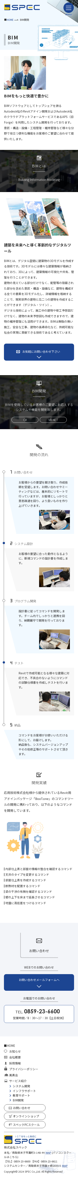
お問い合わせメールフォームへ (39, 980)
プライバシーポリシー (23, 1069)
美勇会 (13, 1075)
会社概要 (15, 1057)
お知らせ (15, 1051)
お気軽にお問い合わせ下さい (41, 351)
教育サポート (21, 1095)
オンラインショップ (26, 1116)
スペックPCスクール (26, 1125)
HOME (10, 19)
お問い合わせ (21, 1108)
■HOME (9, 1045)
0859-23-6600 (22, 1161)
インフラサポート (24, 1091)
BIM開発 (18, 1100)
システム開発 (21, 1086)
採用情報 (15, 1063)
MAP (48, 1153)
